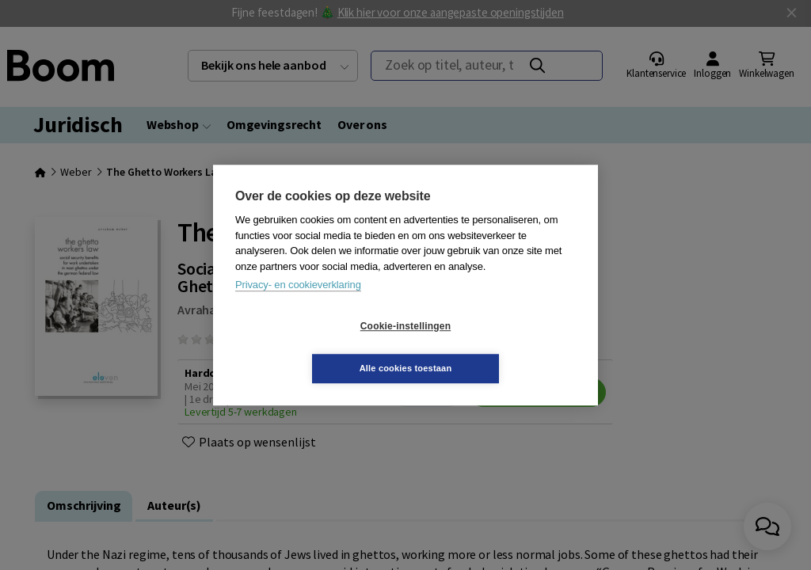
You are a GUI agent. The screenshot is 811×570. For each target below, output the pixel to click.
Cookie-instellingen (311, 347)
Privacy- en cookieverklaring (298, 306)
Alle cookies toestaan (500, 347)
